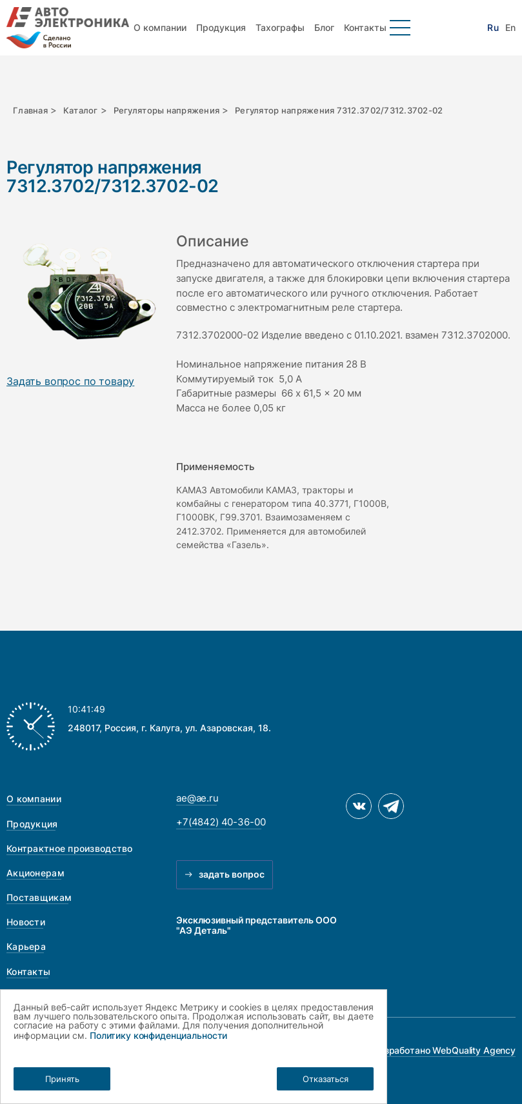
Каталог (80, 110)
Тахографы (280, 27)
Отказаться (325, 1079)
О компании (160, 27)
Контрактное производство (69, 848)
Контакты (365, 27)
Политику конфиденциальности (158, 1035)
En (510, 28)
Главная (30, 110)
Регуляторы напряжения (167, 110)
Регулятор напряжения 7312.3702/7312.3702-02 (339, 110)
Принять (62, 1079)
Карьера (26, 946)
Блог (324, 27)
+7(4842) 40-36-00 (220, 822)
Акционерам (35, 872)
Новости (25, 921)
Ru (492, 28)
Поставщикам (39, 897)
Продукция (221, 27)
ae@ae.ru (197, 798)
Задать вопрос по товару (70, 382)
